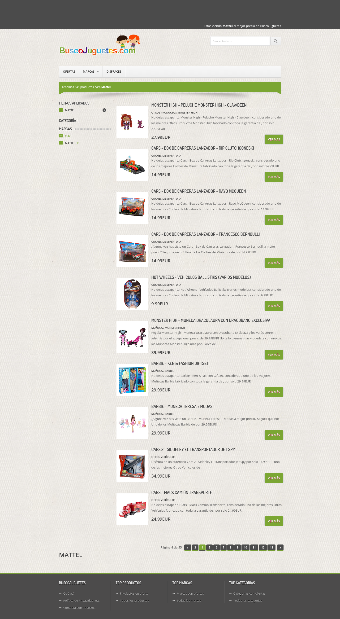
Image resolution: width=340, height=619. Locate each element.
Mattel (70, 110)
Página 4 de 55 (171, 547)
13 (271, 547)
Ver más (274, 139)
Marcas (89, 72)
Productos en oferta (134, 593)
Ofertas (69, 72)
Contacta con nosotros (79, 608)
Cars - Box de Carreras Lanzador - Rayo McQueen (198, 191)
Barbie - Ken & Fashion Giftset (180, 363)
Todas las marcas (189, 600)
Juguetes (100, 44)
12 (263, 547)
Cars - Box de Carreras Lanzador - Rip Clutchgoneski (202, 148)
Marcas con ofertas (190, 593)
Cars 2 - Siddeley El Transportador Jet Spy (193, 449)
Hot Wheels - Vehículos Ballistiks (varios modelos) (201, 277)
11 (254, 547)
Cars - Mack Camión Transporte (181, 492)
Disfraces (114, 72)
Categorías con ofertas (249, 593)
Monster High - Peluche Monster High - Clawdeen (199, 105)
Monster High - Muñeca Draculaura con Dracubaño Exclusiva (211, 320)
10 (245, 547)
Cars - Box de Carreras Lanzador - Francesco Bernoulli (205, 234)
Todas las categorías (247, 600)
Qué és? (69, 593)
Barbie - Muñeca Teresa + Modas (182, 406)
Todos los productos (134, 600)
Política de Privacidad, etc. (81, 600)
